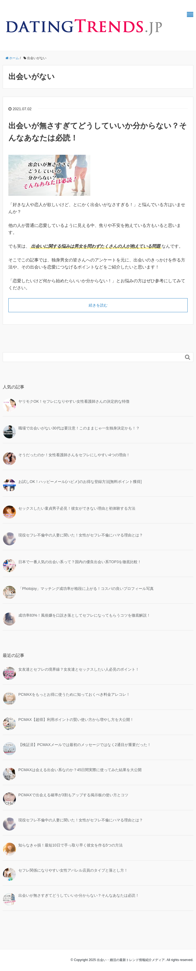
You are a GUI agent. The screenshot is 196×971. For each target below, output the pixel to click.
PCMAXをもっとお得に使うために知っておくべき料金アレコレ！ (74, 694)
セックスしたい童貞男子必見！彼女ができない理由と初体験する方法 (76, 508)
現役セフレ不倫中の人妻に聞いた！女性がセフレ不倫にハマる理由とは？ (80, 535)
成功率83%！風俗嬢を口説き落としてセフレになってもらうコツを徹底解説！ (84, 615)
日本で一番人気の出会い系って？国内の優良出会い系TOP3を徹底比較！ (79, 562)
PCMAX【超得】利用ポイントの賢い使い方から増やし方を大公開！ (76, 719)
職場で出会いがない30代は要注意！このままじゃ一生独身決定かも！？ (79, 428)
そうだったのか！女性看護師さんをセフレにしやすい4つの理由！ (74, 455)
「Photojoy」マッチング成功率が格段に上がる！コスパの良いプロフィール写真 (86, 588)
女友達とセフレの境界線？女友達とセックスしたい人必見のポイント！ (78, 669)
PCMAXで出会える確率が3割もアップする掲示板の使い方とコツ (73, 795)
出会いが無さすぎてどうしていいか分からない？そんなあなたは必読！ (78, 895)
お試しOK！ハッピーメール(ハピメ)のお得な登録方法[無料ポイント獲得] (80, 481)
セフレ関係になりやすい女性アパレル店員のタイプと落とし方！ (73, 870)
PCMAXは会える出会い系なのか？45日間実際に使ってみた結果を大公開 (80, 770)
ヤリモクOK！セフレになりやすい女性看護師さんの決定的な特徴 (73, 401)
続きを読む (98, 305)
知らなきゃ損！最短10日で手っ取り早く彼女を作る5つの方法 (70, 845)
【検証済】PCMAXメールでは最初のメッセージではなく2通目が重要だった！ (84, 744)
